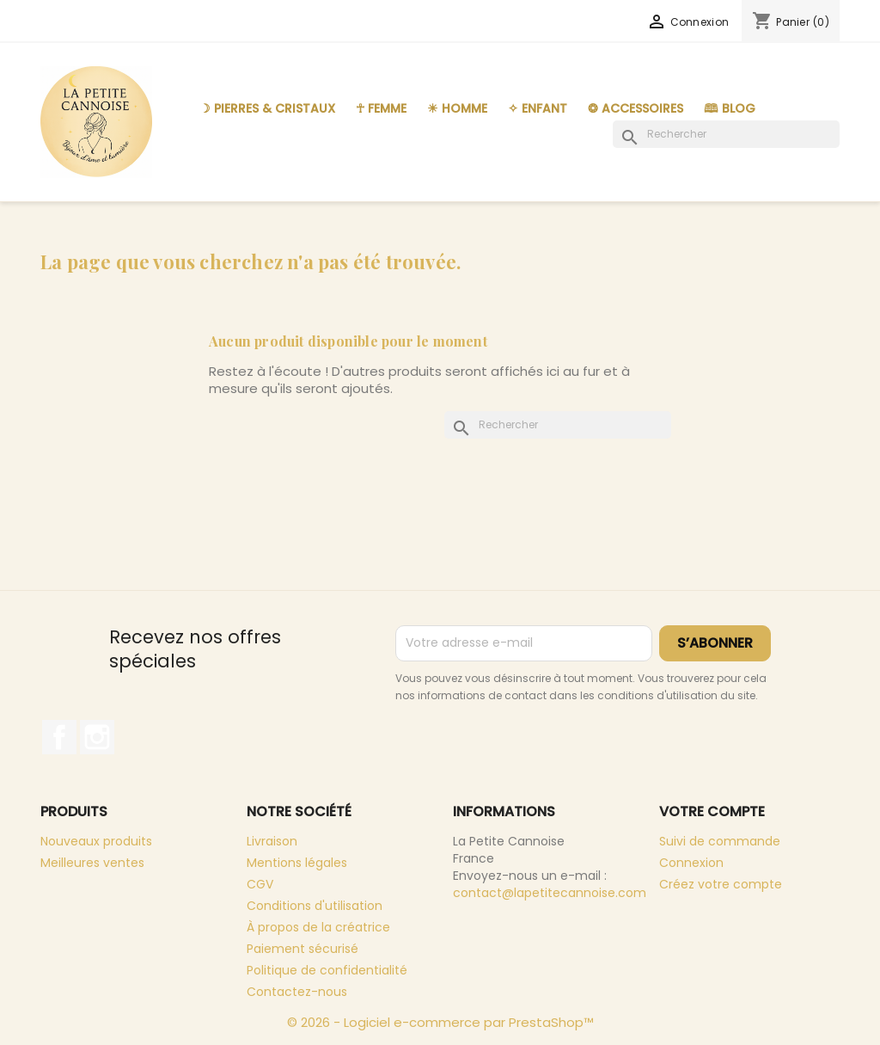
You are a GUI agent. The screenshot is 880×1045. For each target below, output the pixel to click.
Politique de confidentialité (327, 970)
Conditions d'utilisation (314, 905)
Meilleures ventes (92, 862)
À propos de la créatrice (318, 927)
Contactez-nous (297, 991)
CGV (260, 884)
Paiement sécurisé (302, 948)
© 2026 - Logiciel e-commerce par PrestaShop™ (440, 1022)
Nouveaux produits (96, 841)
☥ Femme (381, 108)
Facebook (59, 737)
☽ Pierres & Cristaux (267, 108)
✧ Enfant (537, 108)
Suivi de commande (719, 841)
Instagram (97, 737)
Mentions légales (297, 862)
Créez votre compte (720, 884)
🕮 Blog (729, 108)
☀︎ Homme (457, 108)
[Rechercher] (726, 134)
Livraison (272, 841)
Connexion (691, 862)
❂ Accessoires (635, 108)
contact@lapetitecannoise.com (549, 892)
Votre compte (712, 811)
